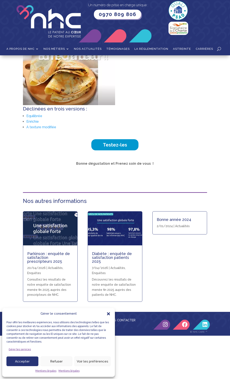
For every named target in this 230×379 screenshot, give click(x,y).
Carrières (204, 48)
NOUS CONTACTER (121, 363)
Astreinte (182, 48)
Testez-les (115, 188)
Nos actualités (88, 48)
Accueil (28, 62)
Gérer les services (20, 349)
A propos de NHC (20, 48)
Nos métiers (54, 48)
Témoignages (118, 48)
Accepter (22, 361)
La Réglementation (151, 48)
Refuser (56, 361)
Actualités (117, 311)
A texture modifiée (41, 170)
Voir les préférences (92, 361)
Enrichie (32, 165)
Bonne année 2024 (174, 263)
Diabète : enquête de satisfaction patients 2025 (112, 301)
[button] (108, 314)
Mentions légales (45, 370)
